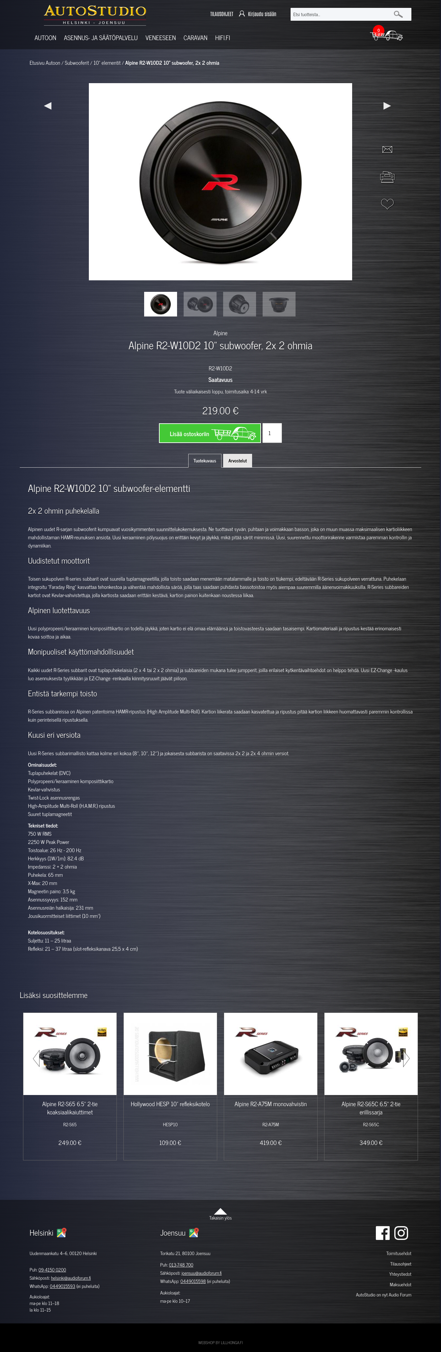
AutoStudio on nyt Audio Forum (383, 1294)
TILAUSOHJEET (221, 14)
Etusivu (37, 62)
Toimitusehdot (398, 1253)
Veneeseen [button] (160, 38)
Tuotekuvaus (205, 460)
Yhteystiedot (400, 1274)
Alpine (221, 333)
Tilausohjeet (400, 1264)
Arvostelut (237, 460)
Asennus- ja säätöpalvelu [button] (101, 38)
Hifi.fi (222, 38)
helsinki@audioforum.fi (71, 1278)
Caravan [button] (196, 38)
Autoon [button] (45, 38)
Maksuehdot (400, 1284)
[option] (160, 304)
